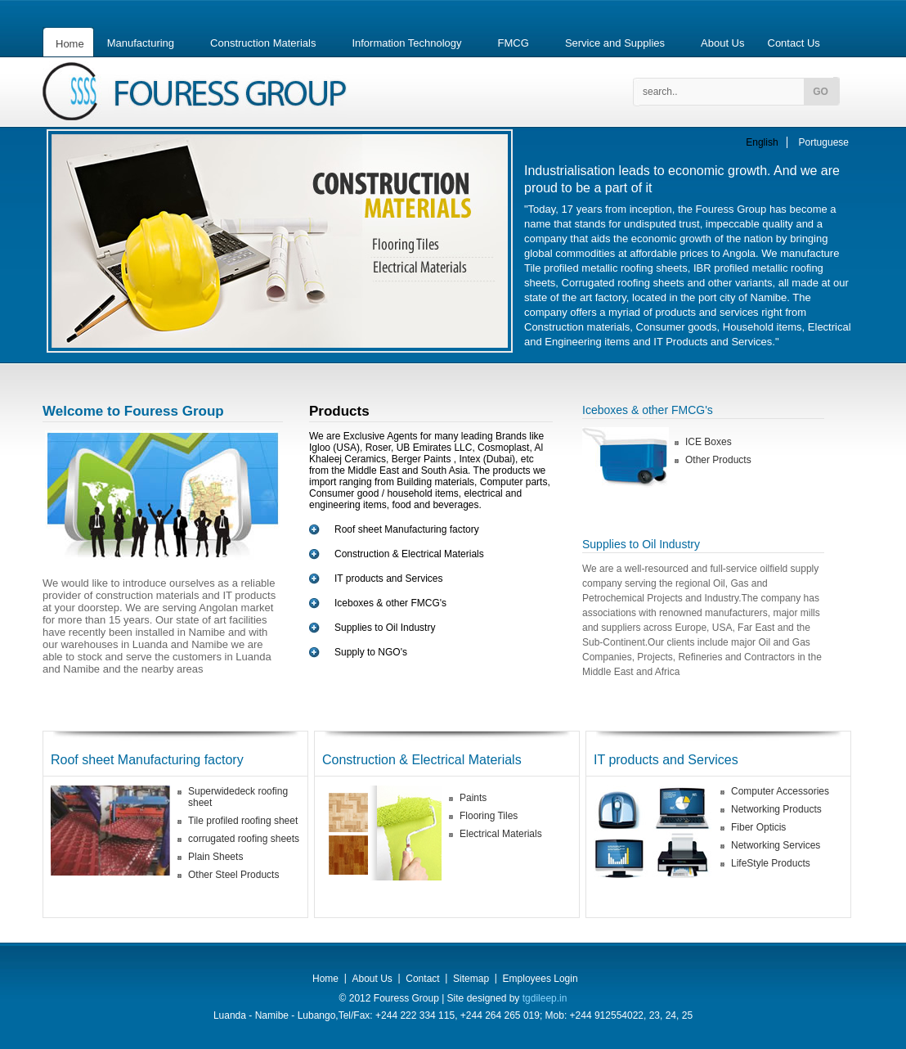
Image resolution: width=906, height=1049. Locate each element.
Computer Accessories (780, 791)
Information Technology (406, 43)
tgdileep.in (543, 998)
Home (70, 44)
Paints (473, 798)
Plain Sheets (215, 856)
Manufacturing (140, 43)
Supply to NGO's (370, 652)
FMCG (513, 43)
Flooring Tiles (489, 816)
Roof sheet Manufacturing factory (406, 529)
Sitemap (471, 978)
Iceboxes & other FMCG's (390, 603)
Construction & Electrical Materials (409, 554)
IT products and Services (388, 578)
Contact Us (794, 43)
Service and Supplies (615, 43)
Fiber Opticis (758, 827)
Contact (422, 978)
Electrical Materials (501, 834)
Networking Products (776, 809)
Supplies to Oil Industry (384, 627)
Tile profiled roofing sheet (243, 820)
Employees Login (540, 978)
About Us (722, 43)
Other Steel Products (233, 874)
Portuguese (824, 142)
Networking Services (775, 845)
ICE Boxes (708, 442)
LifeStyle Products (770, 863)
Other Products (718, 460)
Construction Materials (263, 43)
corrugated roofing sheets (243, 838)
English (762, 142)
